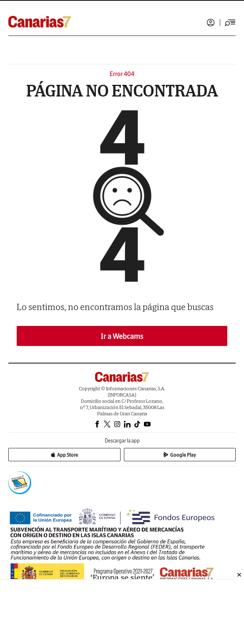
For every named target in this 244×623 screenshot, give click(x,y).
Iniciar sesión (211, 23)
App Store (64, 455)
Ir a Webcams (122, 336)
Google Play (180, 455)
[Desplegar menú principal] (230, 23)
